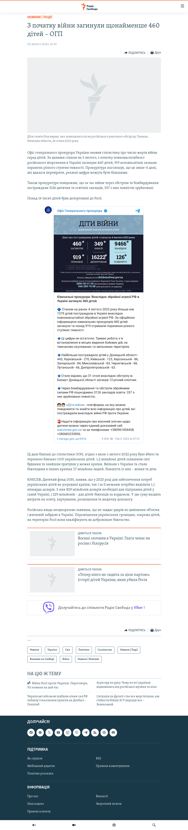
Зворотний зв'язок (109, 804)
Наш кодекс (35, 804)
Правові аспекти (39, 811)
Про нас (32, 796)
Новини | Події (39, 17)
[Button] (134, 53)
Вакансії (102, 796)
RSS (98, 758)
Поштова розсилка (40, 773)
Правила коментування (112, 766)
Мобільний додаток (41, 766)
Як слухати (35, 758)
